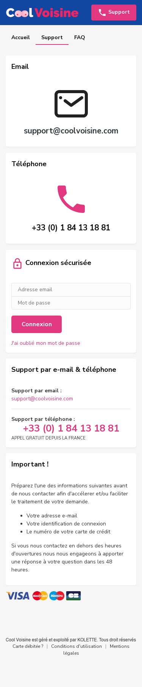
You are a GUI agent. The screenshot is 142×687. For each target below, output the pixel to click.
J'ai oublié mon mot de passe (45, 343)
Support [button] (114, 12)
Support (52, 37)
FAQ (79, 37)
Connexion (37, 324)
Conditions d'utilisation (76, 646)
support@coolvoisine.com (42, 398)
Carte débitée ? (27, 646)
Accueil (20, 37)
